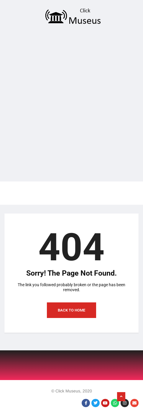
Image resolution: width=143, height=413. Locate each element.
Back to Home (71, 310)
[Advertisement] (69, 105)
